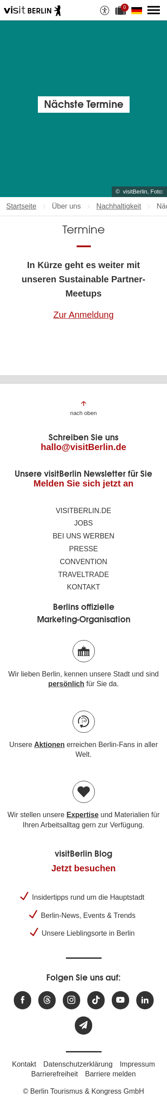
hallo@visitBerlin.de (83, 447)
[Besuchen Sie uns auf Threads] (47, 1000)
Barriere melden (110, 1074)
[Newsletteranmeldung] (83, 1025)
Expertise (82, 814)
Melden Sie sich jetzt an (83, 483)
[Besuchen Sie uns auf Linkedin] (145, 1000)
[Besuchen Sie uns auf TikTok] (96, 1000)
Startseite (21, 206)
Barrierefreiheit (54, 1074)
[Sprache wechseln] (138, 10)
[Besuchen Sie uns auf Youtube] (120, 1000)
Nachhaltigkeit (118, 206)
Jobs (83, 523)
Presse (83, 549)
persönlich (66, 684)
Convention (83, 561)
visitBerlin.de (83, 510)
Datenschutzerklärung (78, 1064)
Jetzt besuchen (83, 868)
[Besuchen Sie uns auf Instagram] (71, 1000)
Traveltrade (83, 574)
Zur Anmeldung (83, 315)
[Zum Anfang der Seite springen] (83, 407)
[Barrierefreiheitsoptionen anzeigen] (105, 10)
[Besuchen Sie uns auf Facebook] (22, 1000)
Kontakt (83, 587)
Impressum (137, 1064)
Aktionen (49, 744)
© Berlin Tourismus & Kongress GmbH (83, 1091)
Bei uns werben (83, 536)
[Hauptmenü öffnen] (153, 10)
